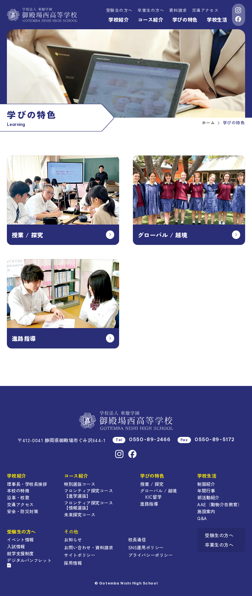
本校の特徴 (18, 490)
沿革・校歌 (18, 497)
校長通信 (137, 539)
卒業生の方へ (150, 10)
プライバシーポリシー (150, 555)
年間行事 (206, 490)
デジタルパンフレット (29, 562)
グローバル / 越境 (158, 490)
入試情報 (16, 546)
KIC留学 (153, 496)
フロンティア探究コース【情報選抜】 (88, 505)
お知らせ (73, 539)
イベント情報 (20, 539)
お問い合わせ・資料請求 (88, 547)
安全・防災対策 (22, 511)
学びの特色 (185, 19)
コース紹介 (150, 19)
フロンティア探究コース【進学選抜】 (88, 493)
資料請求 (178, 10)
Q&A (202, 518)
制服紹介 (206, 484)
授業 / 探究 (151, 484)
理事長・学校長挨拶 (27, 484)
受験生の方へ (119, 10)
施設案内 (206, 511)
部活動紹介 (208, 497)
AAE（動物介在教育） (219, 504)
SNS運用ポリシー (146, 547)
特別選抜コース (79, 484)
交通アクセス (205, 10)
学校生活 (217, 19)
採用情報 (73, 563)
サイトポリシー (79, 555)
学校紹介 (118, 19)
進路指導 (149, 503)
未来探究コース (79, 514)
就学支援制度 (20, 553)
